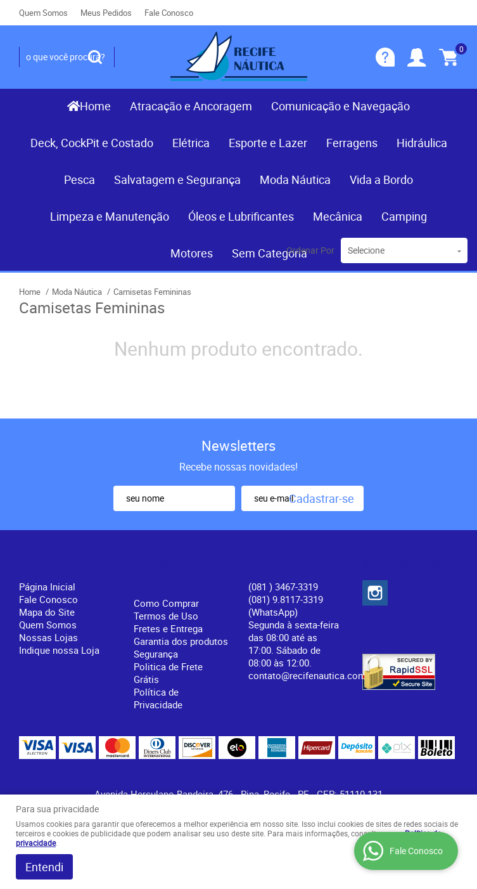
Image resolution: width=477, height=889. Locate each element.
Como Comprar (166, 603)
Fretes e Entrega (168, 628)
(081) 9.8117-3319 (285, 605)
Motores (191, 253)
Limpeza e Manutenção (109, 216)
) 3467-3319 (283, 586)
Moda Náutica (295, 179)
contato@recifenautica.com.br (312, 675)
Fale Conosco (168, 12)
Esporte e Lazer (268, 142)
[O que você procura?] (95, 57)
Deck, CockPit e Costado (91, 142)
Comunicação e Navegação (340, 106)
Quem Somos (43, 12)
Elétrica (191, 142)
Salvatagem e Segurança (177, 179)
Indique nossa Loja (59, 650)
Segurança (156, 653)
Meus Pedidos (106, 12)
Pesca (79, 179)
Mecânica (337, 216)
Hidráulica (422, 142)
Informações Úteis (169, 573)
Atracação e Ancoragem (191, 106)
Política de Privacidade (158, 698)
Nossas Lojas (48, 637)
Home (95, 106)
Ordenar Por (310, 250)
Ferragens (352, 142)
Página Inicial (47, 586)
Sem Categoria (269, 253)
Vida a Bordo (381, 179)
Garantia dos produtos (181, 641)
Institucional (53, 565)
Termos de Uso (166, 615)
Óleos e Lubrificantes (241, 216)
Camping (404, 216)
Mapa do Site (47, 612)
